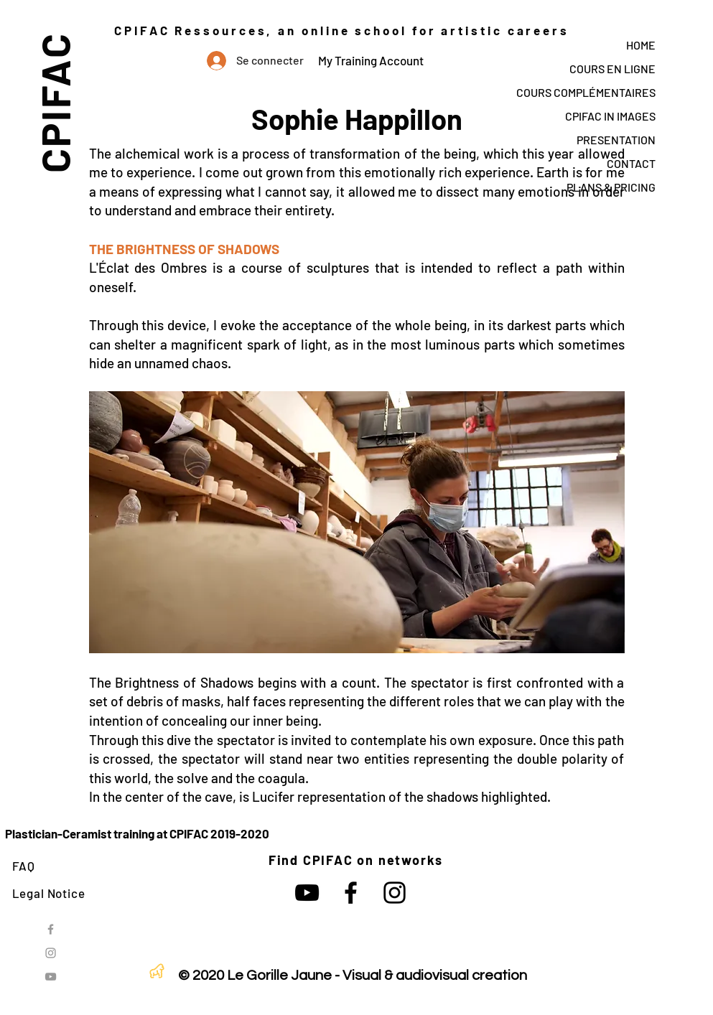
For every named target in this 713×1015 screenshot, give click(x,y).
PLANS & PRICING (611, 187)
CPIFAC (54, 102)
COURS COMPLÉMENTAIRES (586, 92)
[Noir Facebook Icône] (350, 892)
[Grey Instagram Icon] (50, 953)
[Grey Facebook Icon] (50, 929)
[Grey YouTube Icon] (50, 976)
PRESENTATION (616, 139)
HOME (641, 45)
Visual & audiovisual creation (434, 975)
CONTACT (631, 163)
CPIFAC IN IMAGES (610, 116)
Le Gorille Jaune (279, 975)
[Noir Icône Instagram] (394, 892)
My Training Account (371, 60)
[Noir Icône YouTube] (307, 892)
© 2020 (201, 975)
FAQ (24, 866)
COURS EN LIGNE (612, 68)
